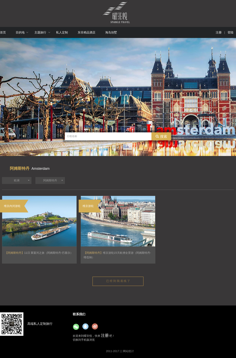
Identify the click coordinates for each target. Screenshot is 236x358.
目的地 (20, 32)
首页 (3, 32)
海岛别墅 (111, 32)
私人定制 (62, 32)
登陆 (230, 32)
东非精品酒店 (86, 32)
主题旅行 (40, 32)
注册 (219, 32)
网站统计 (128, 351)
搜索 (163, 136)
